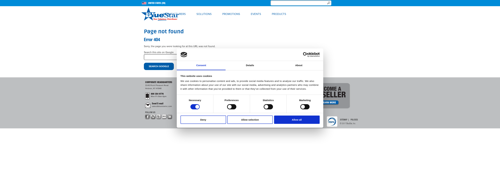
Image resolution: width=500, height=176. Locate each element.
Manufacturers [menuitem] (174, 14)
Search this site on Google (159, 52)
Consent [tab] (201, 65)
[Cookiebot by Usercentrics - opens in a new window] (305, 54)
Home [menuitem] (148, 14)
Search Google (159, 66)
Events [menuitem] (256, 14)
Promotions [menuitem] (231, 14)
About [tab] (298, 65)
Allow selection (250, 119)
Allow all (297, 119)
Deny (203, 119)
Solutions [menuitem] (204, 14)
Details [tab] (250, 65)
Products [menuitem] (279, 14)
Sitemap (343, 120)
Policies (354, 120)
